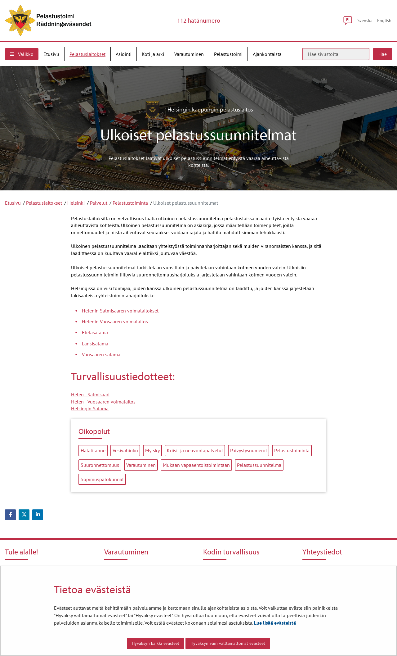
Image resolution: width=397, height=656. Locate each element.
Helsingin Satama (90, 408)
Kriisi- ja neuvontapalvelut (195, 450)
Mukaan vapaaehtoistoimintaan (196, 465)
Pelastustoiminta (130, 203)
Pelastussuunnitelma (259, 465)
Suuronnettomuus (100, 465)
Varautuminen (141, 465)
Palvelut (98, 203)
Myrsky (152, 450)
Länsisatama (95, 343)
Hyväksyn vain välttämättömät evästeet (227, 643)
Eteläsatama (95, 332)
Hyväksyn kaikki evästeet (155, 643)
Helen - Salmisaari (90, 394)
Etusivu (13, 203)
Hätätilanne (93, 450)
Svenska (364, 20)
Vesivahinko (125, 450)
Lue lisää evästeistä (275, 623)
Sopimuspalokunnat (102, 479)
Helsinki (76, 203)
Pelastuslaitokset (44, 203)
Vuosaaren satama (101, 354)
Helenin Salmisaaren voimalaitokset (120, 311)
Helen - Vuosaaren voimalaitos (103, 402)
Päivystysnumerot (248, 450)
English (384, 20)
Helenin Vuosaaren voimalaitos (115, 321)
